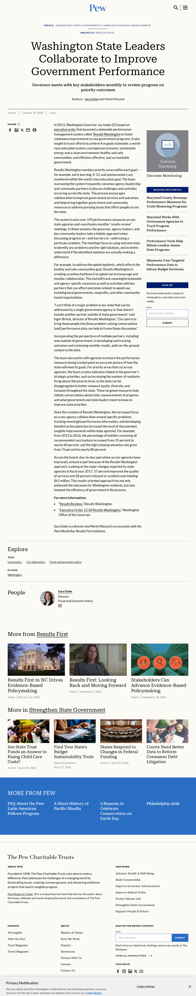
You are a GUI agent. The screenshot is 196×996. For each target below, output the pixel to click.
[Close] (190, 990)
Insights (13, 925)
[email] (60, 606)
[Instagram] (124, 971)
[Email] (167, 313)
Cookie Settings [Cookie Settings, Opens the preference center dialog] (146, 990)
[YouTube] (141, 971)
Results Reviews (71, 504)
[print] (34, 130)
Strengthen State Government (67, 710)
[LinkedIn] (130, 971)
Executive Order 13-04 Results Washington (90, 510)
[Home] (41, 857)
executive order (65, 129)
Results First (52, 634)
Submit (167, 322)
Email (149, 307)
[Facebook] (118, 971)
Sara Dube (65, 591)
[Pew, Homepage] (98, 7)
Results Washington (107, 134)
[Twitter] (135, 971)
